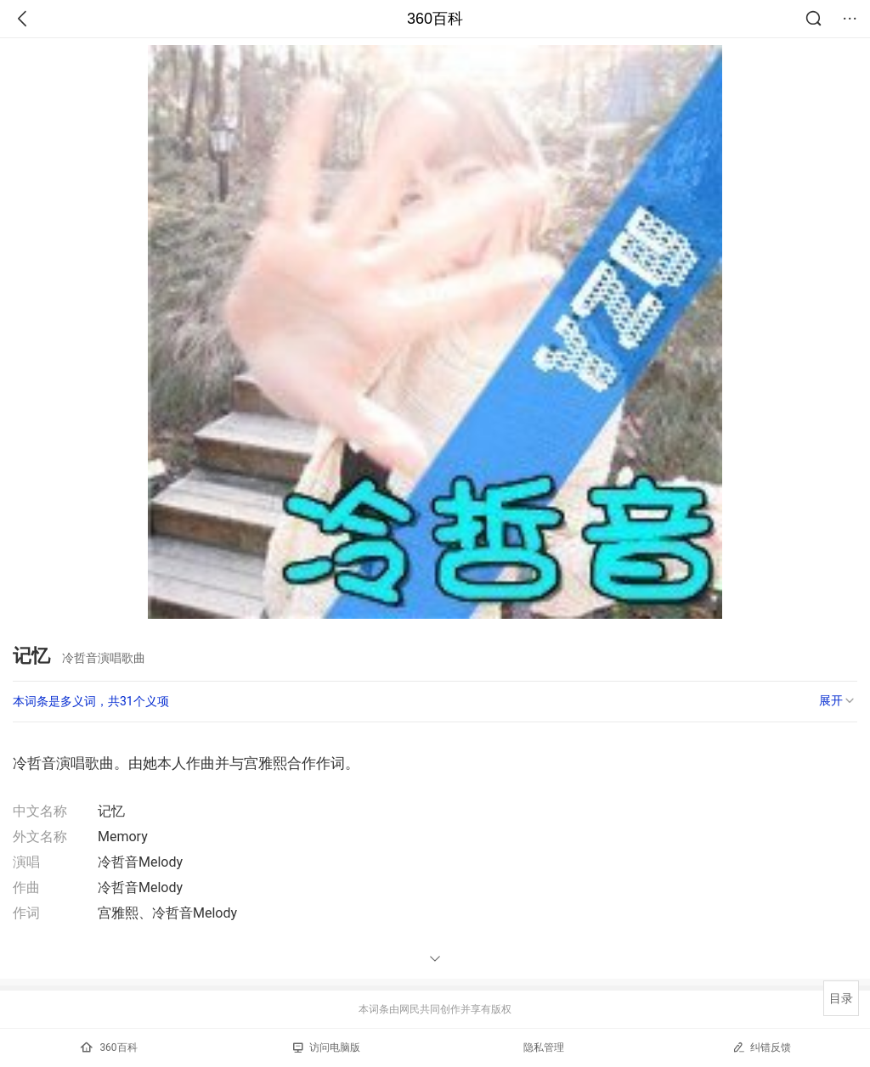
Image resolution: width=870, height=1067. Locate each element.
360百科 (435, 18)
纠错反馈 (761, 1047)
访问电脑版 (326, 1047)
